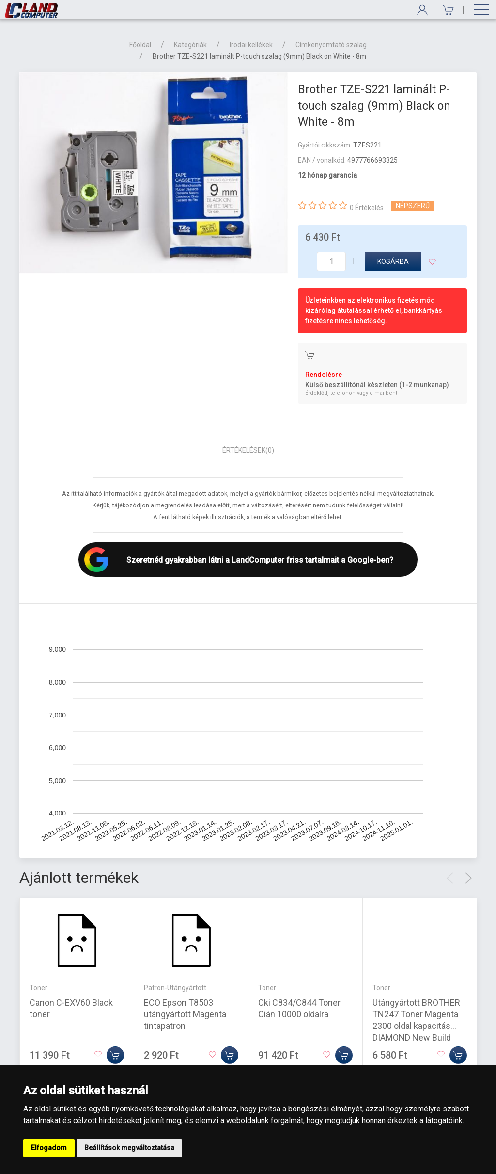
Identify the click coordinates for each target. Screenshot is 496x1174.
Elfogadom (49, 1148)
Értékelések (248, 450)
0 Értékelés (367, 208)
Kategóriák (190, 45)
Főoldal (140, 45)
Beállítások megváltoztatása (129, 1148)
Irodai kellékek (251, 45)
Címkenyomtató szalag (331, 45)
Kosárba (393, 261)
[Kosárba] (115, 1054)
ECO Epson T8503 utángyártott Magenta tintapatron (185, 1013)
